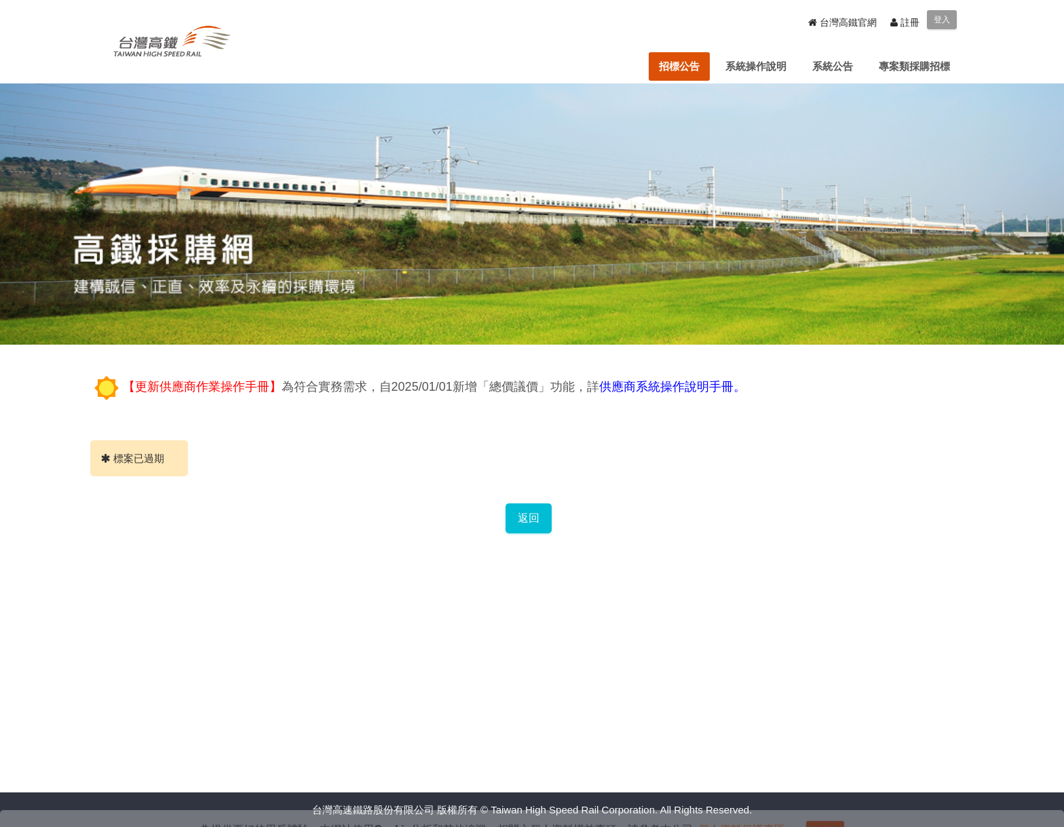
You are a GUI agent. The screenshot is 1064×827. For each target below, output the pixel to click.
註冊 (904, 22)
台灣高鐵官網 (842, 22)
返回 (528, 518)
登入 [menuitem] (942, 19)
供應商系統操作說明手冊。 (672, 386)
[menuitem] (679, 66)
